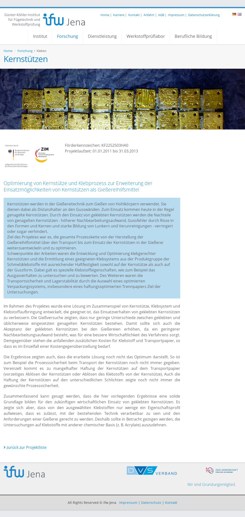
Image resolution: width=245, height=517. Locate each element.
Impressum (176, 15)
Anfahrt (149, 15)
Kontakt (134, 15)
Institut (40, 36)
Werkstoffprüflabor (146, 36)
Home (104, 15)
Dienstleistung (102, 36)
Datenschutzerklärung (204, 15)
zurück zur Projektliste (25, 447)
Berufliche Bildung (193, 36)
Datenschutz (151, 502)
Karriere (118, 15)
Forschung (67, 36)
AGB (161, 15)
